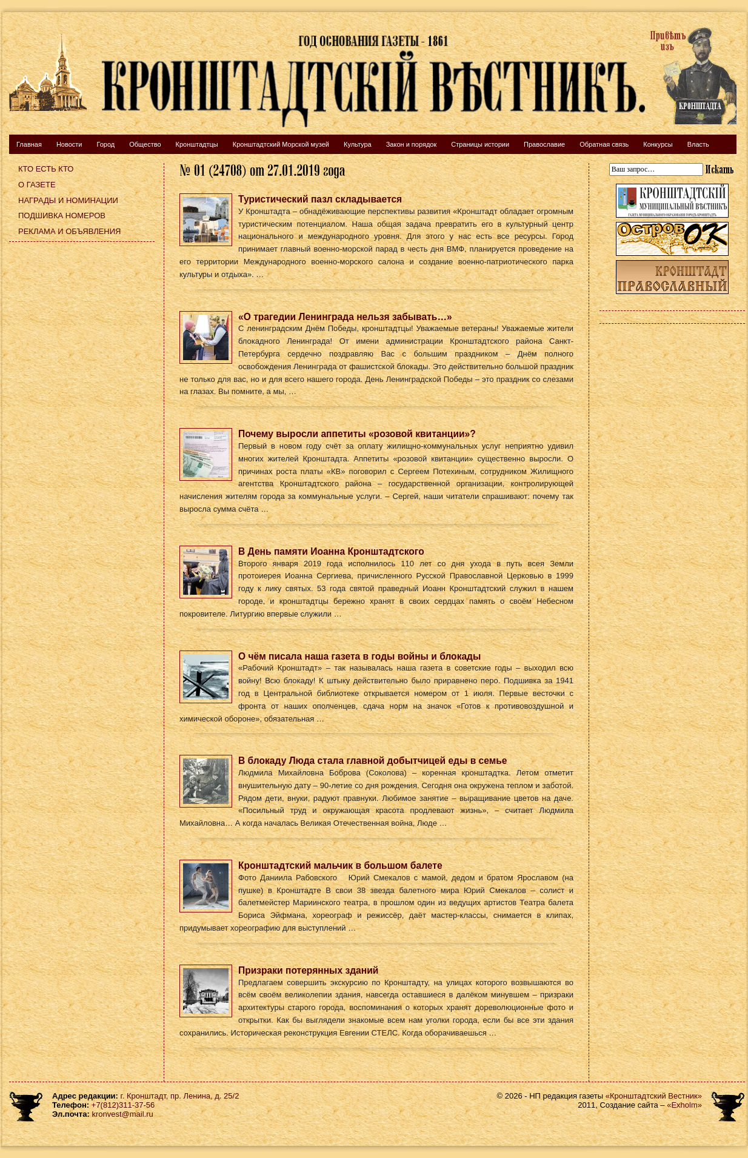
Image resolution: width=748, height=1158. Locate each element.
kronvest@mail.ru (122, 1114)
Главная (29, 144)
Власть (698, 144)
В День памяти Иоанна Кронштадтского (331, 551)
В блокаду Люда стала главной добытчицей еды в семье (372, 760)
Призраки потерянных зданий (308, 970)
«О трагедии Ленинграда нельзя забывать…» (345, 317)
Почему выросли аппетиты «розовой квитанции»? (357, 434)
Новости (69, 144)
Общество (145, 144)
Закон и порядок (411, 144)
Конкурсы (657, 144)
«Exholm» (684, 1104)
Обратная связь (604, 144)
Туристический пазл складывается (320, 199)
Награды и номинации (68, 200)
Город (105, 144)
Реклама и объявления (69, 231)
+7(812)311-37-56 (123, 1104)
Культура (358, 144)
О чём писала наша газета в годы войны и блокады (359, 656)
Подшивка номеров (61, 215)
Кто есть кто (45, 168)
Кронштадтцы (197, 144)
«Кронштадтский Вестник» (654, 1095)
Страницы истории (480, 144)
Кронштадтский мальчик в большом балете (340, 865)
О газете (37, 184)
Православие (544, 144)
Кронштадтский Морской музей (281, 144)
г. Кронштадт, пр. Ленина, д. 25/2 (180, 1095)
